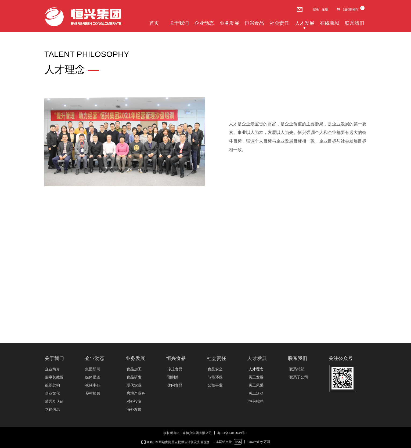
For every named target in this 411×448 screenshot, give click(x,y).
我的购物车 (351, 9)
